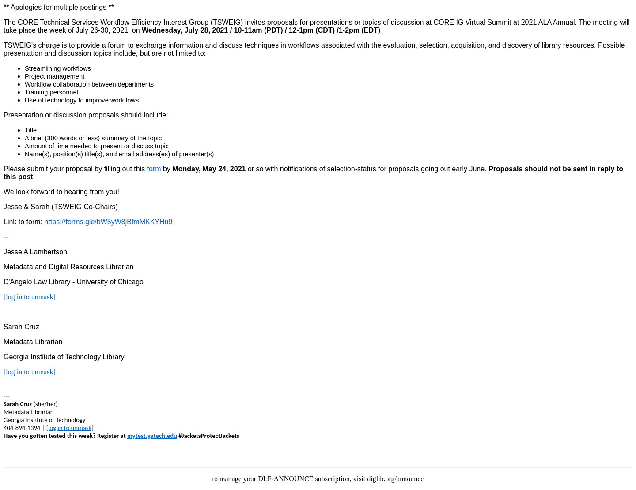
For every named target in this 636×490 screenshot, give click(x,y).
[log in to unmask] (30, 297)
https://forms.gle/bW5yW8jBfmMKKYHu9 (108, 222)
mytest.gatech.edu (152, 436)
